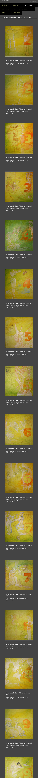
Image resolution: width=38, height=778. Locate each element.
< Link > (30, 1)
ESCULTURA (15, 5)
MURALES (23, 9)
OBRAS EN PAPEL (9, 9)
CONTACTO (15, 13)
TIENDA (5, 13)
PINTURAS (28, 5)
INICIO (4, 5)
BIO (32, 9)
